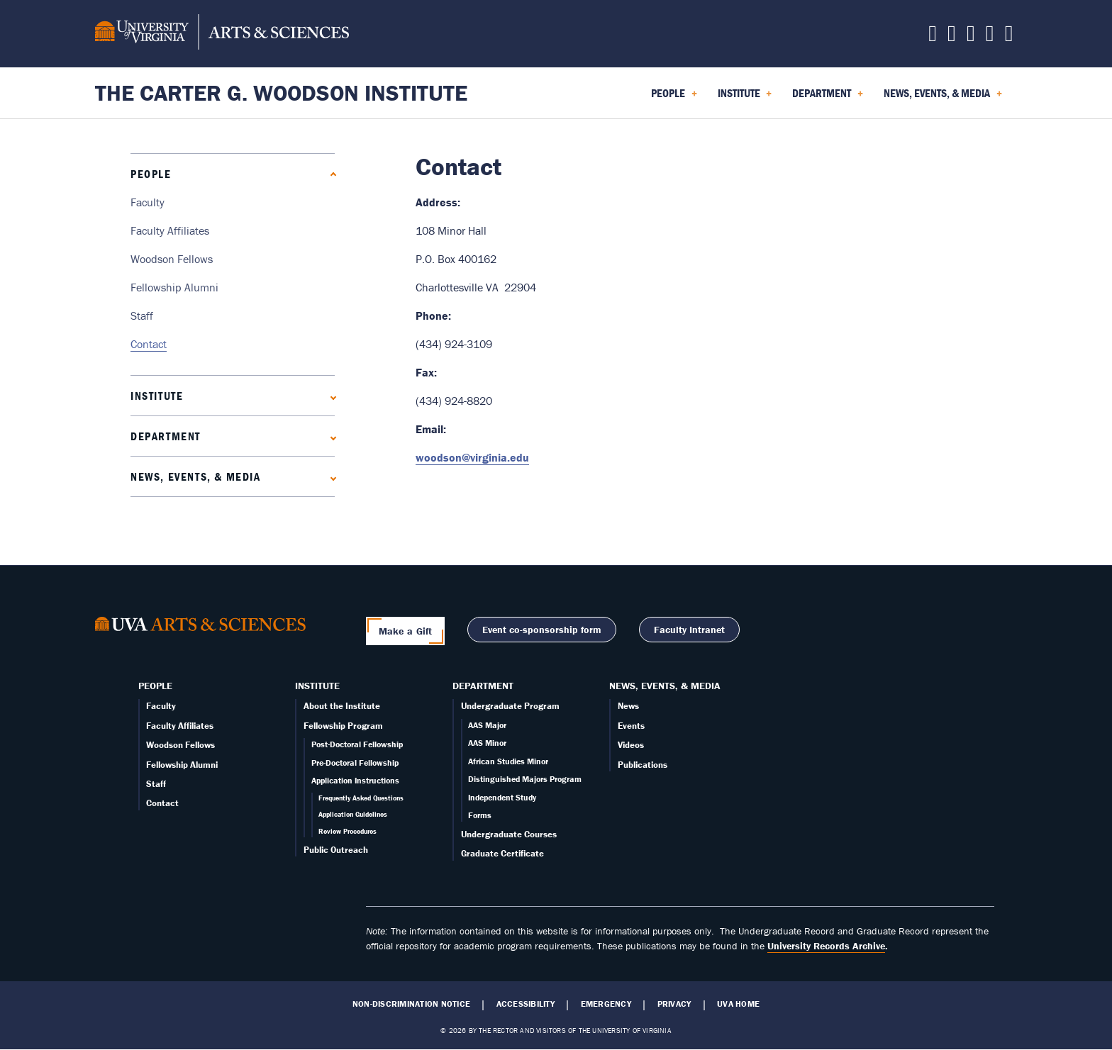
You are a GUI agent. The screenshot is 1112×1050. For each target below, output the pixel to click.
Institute (156, 396)
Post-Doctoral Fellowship (357, 744)
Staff (141, 315)
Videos (631, 745)
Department (165, 436)
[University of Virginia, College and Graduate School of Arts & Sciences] (222, 34)
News (628, 706)
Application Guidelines (352, 814)
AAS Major (487, 725)
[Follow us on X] (932, 37)
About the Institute (342, 706)
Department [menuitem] (827, 98)
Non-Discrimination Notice (411, 1004)
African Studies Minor (508, 761)
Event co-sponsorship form (541, 629)
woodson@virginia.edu (472, 457)
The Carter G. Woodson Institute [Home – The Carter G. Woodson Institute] (281, 92)
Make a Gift (406, 631)
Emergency (606, 1004)
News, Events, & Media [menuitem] (943, 98)
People (151, 174)
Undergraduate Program (510, 706)
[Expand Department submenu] (330, 436)
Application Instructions (355, 780)
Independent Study (502, 797)
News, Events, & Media (195, 476)
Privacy (674, 1004)
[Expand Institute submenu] (330, 396)
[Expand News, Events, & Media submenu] (330, 476)
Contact (148, 344)
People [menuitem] (674, 98)
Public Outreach (336, 850)
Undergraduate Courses (509, 834)
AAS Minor (487, 742)
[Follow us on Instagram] (971, 37)
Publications (642, 765)
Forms (479, 815)
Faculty (147, 202)
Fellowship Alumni (174, 287)
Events (631, 726)
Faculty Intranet (689, 629)
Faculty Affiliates (169, 230)
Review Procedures (347, 831)
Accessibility (525, 1004)
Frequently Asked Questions (361, 798)
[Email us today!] (990, 37)
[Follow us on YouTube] (1009, 37)
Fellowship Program (343, 726)
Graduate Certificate (502, 853)
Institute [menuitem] (745, 98)
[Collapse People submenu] (330, 174)
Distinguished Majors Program (525, 778)
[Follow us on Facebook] (951, 37)
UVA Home (738, 1004)
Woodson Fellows (171, 259)
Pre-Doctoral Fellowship (355, 762)
